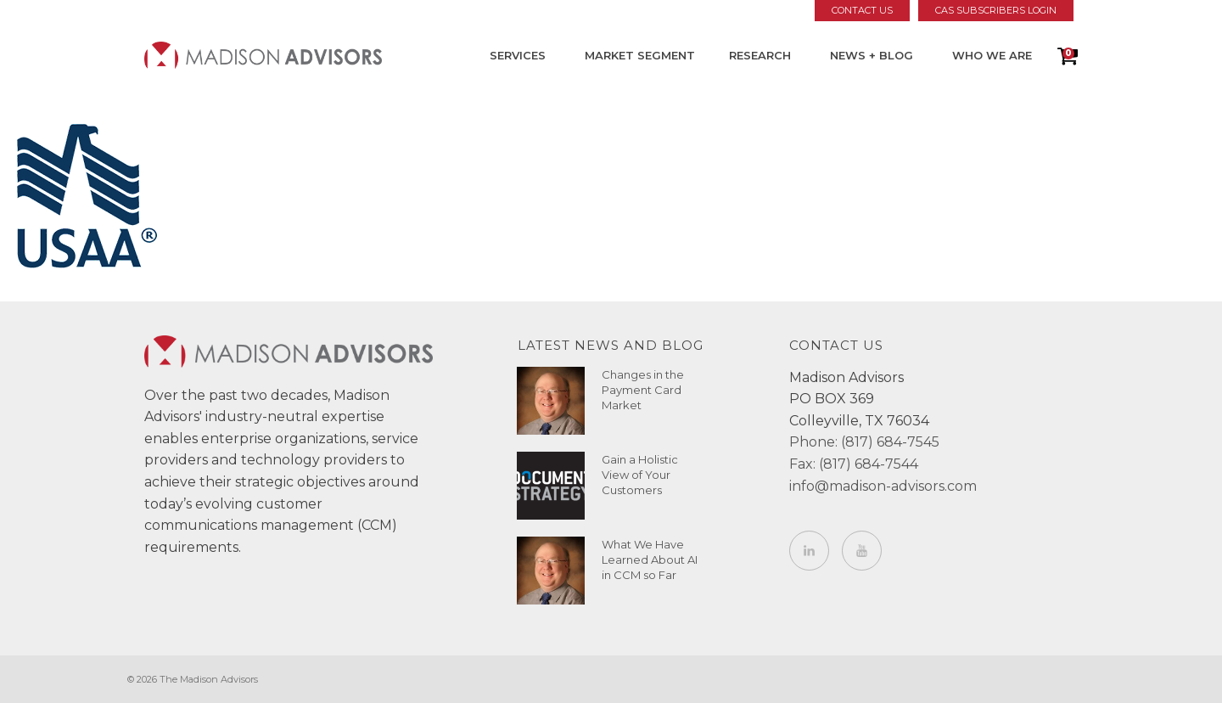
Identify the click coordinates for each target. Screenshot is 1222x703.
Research (760, 55)
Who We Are (992, 55)
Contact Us (862, 10)
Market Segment (640, 55)
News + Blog (871, 55)
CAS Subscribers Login (996, 10)
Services (518, 55)
